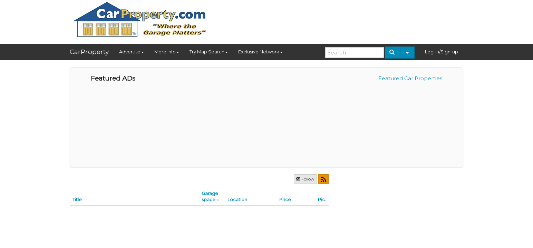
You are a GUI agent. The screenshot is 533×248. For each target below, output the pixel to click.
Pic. (322, 199)
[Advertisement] (337, 19)
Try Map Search (209, 51)
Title (77, 199)
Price (285, 199)
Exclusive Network (260, 51)
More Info (166, 51)
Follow (305, 179)
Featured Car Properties (410, 78)
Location (237, 199)
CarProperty (89, 52)
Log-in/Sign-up (441, 51)
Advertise (131, 51)
